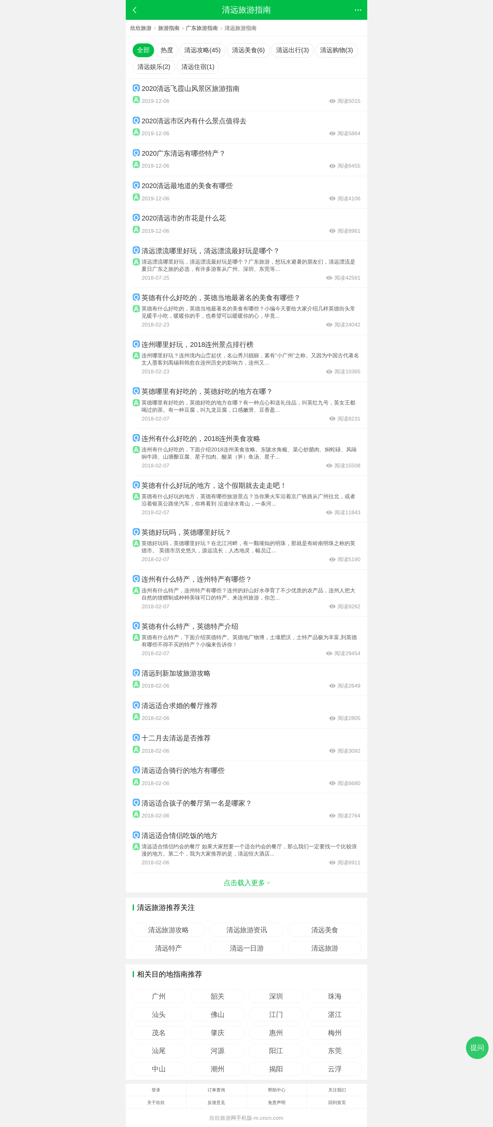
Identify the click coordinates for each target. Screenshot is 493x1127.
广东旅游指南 (202, 28)
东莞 (334, 1050)
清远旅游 (324, 948)
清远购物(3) (336, 50)
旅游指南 (169, 28)
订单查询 (216, 1089)
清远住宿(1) (197, 66)
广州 (158, 996)
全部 (143, 50)
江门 (276, 1014)
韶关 (217, 996)
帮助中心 (276, 1089)
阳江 (276, 1050)
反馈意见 (216, 1102)
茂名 (158, 1032)
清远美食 (324, 930)
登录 (156, 1089)
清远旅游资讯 (246, 930)
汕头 (158, 1014)
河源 (217, 1050)
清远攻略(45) (202, 50)
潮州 (217, 1069)
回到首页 (337, 1102)
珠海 (334, 996)
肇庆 (217, 1032)
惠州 (276, 1032)
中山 (158, 1069)
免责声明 (276, 1102)
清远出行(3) (292, 50)
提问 (477, 1048)
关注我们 (337, 1089)
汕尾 (158, 1050)
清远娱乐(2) (153, 66)
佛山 (217, 1014)
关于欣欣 (156, 1102)
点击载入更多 (246, 883)
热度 (167, 50)
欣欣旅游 (141, 28)
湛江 (334, 1014)
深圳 (276, 996)
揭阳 (276, 1069)
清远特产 (168, 948)
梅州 (334, 1032)
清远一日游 (246, 948)
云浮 (334, 1069)
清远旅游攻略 (168, 930)
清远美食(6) (248, 50)
